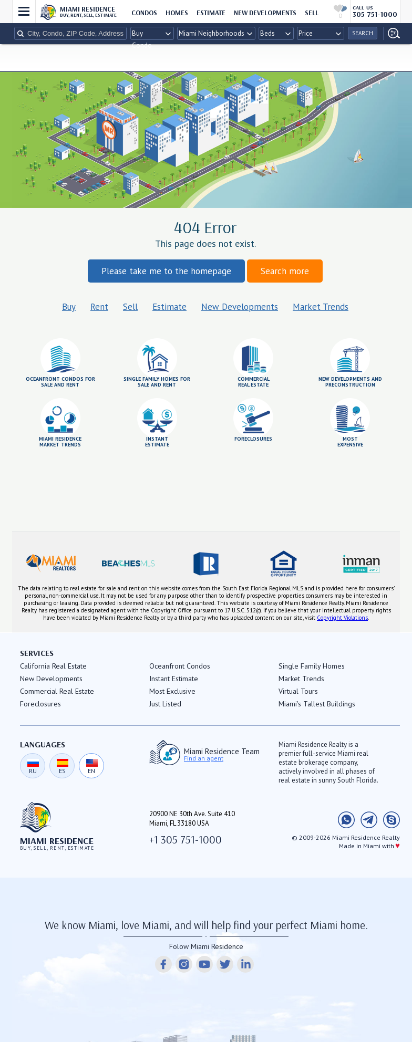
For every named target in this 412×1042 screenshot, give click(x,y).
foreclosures (253, 438)
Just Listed (165, 703)
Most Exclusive (172, 691)
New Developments (265, 12)
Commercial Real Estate (57, 691)
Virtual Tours (298, 691)
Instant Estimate (173, 678)
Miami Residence (88, 11)
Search (362, 33)
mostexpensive (350, 441)
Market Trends (320, 306)
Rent (99, 306)
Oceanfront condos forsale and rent (60, 382)
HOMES (177, 12)
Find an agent (203, 758)
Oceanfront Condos (179, 666)
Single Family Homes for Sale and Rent (156, 382)
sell (311, 12)
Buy (69, 306)
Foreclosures (40, 703)
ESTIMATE (211, 12)
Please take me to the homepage (166, 271)
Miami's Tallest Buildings (317, 703)
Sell (130, 306)
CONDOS (144, 12)
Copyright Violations (342, 617)
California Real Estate (53, 666)
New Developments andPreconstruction (350, 382)
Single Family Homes (312, 666)
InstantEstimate (157, 441)
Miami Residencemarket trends (60, 441)
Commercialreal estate (254, 382)
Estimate (169, 306)
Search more (285, 271)
